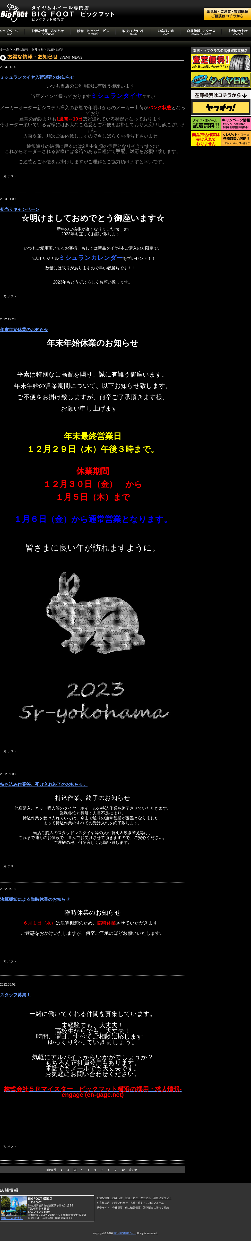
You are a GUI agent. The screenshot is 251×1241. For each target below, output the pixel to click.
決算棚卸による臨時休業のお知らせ (35, 899)
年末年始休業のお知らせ (24, 329)
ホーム (4, 49)
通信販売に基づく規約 (156, 1207)
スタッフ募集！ (15, 994)
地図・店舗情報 (12, 1218)
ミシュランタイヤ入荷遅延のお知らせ (37, 77)
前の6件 (51, 1169)
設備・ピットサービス (138, 1197)
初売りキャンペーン (19, 209)
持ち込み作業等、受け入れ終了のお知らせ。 (44, 784)
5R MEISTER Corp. (125, 1233)
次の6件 (134, 1169)
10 (123, 1169)
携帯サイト (103, 1207)
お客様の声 (103, 1202)
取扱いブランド (162, 1197)
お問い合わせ (120, 1202)
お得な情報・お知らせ (28, 49)
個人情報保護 (133, 1207)
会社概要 (117, 1207)
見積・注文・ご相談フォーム (147, 1202)
